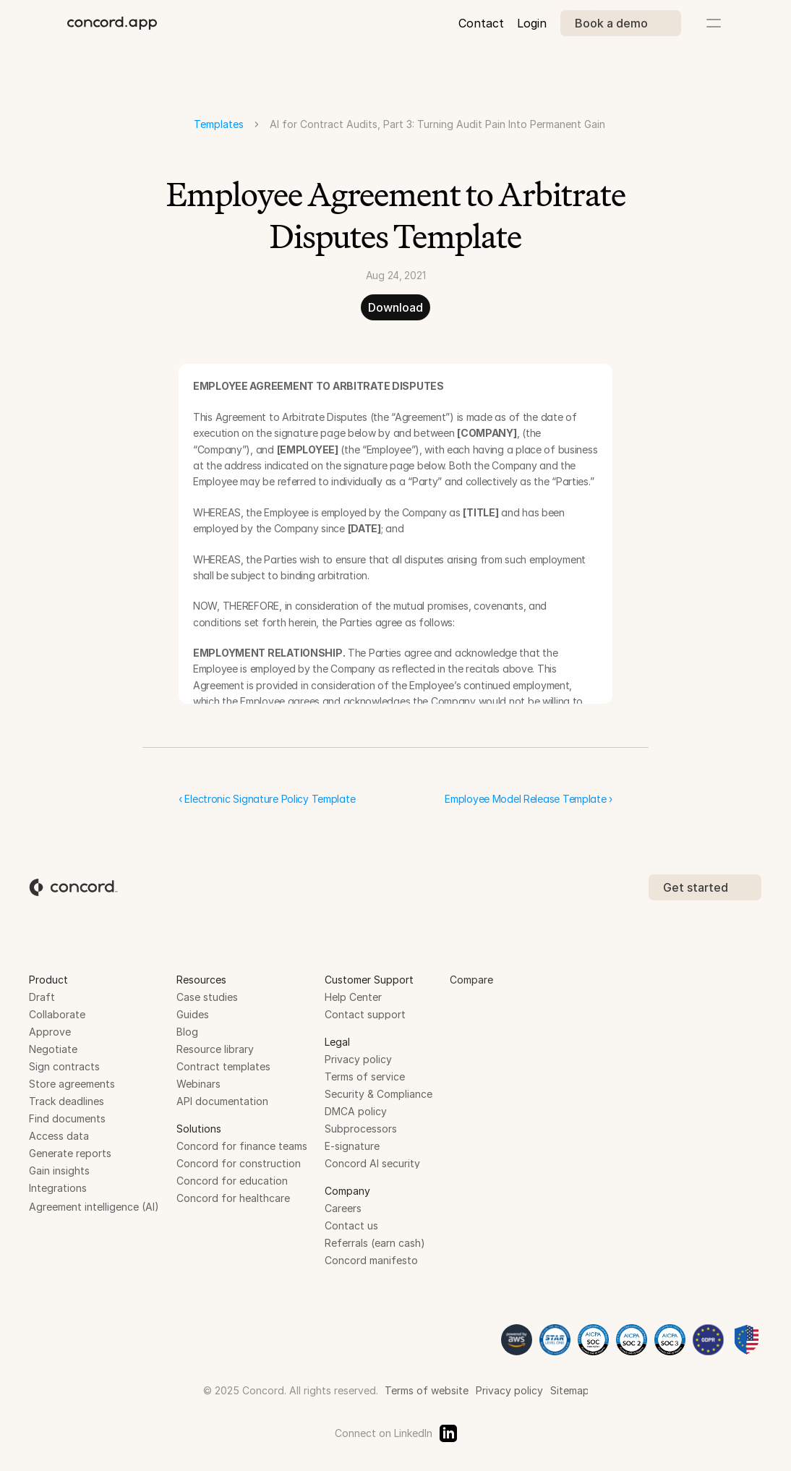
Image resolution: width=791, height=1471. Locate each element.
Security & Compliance (378, 1094)
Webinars (198, 1084)
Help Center (353, 997)
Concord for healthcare (233, 1198)
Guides (192, 1014)
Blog (187, 1032)
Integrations (58, 1188)
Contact (481, 23)
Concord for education (232, 1180)
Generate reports (70, 1153)
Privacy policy (358, 1059)
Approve (50, 1032)
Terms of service (365, 1076)
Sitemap (569, 1390)
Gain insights (59, 1170)
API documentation (222, 1101)
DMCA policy (356, 1111)
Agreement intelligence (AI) (94, 1207)
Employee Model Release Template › (528, 799)
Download (395, 307)
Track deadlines (66, 1101)
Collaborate (57, 1014)
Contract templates (223, 1066)
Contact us (351, 1225)
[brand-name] (112, 23)
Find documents (67, 1118)
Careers (343, 1208)
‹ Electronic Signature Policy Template (267, 799)
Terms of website (427, 1390)
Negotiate (53, 1049)
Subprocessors (361, 1128)
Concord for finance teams (241, 1146)
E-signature (352, 1146)
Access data (59, 1136)
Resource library (215, 1049)
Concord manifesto (371, 1260)
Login (532, 23)
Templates (219, 124)
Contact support (365, 1014)
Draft (42, 997)
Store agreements (72, 1084)
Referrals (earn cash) (375, 1243)
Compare (471, 979)
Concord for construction (238, 1163)
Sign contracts (64, 1066)
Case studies (207, 997)
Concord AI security (372, 1163)
